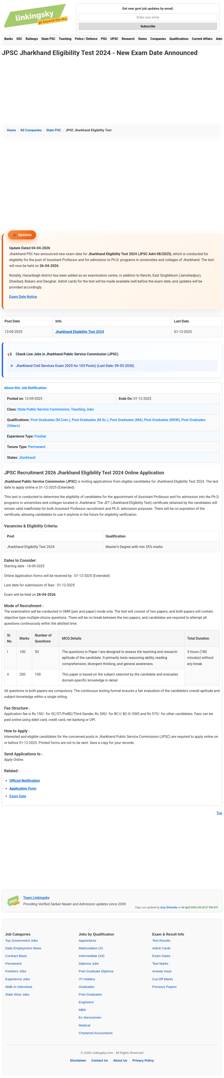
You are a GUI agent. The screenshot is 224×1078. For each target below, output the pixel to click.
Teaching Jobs (82, 409)
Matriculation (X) (91, 948)
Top (219, 813)
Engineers (86, 1002)
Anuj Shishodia (168, 907)
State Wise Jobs (17, 994)
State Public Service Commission (43, 409)
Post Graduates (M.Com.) (50, 420)
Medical (84, 1025)
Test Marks (160, 963)
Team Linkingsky (36, 898)
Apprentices (87, 940)
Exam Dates (161, 956)
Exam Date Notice (23, 297)
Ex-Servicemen (90, 1017)
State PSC (48, 39)
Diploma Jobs (89, 963)
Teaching (65, 39)
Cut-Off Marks (162, 979)
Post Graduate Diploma (96, 971)
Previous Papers (164, 987)
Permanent (37, 447)
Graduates (86, 987)
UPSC (114, 39)
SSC (19, 39)
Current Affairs (202, 39)
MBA (82, 1010)
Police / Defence (86, 39)
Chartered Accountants (96, 1033)
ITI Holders (87, 979)
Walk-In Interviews (18, 987)
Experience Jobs (17, 979)
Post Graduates (90, 994)
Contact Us (99, 1060)
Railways (32, 39)
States (142, 39)
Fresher (40, 436)
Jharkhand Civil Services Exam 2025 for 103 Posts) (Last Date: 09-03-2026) (75, 366)
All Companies (31, 130)
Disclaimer (78, 1060)
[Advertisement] (112, 90)
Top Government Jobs (21, 940)
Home (11, 130)
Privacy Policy (143, 1060)
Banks (8, 39)
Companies (158, 39)
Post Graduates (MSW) (162, 420)
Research (128, 39)
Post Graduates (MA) (126, 420)
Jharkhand (27, 457)
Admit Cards (161, 948)
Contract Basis (16, 956)
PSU (104, 39)
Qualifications (178, 39)
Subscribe (147, 26)
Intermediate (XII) (91, 956)
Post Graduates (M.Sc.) (90, 420)
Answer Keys (162, 971)
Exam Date (17, 796)
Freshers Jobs (15, 971)
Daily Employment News (23, 948)
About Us (120, 1060)
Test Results (161, 940)
